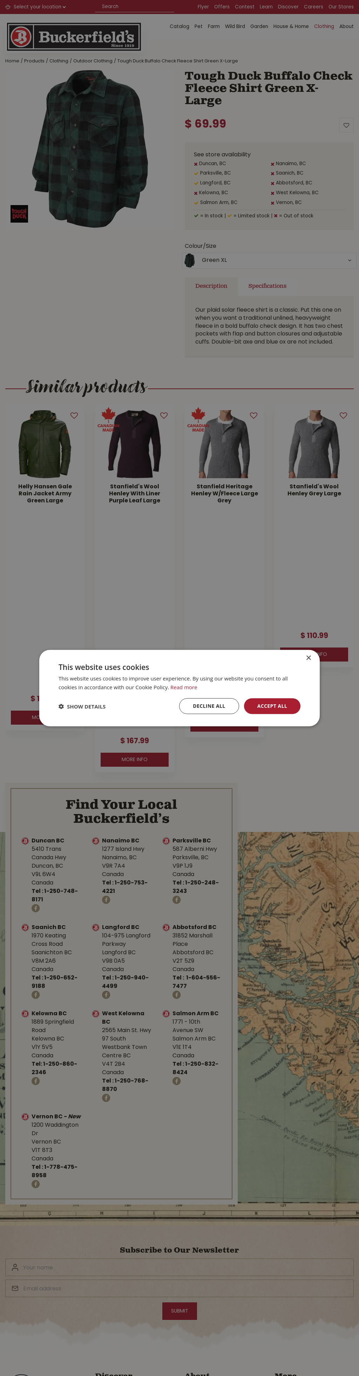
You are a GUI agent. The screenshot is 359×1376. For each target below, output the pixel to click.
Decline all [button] (209, 706)
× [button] (308, 657)
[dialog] (179, 688)
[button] (82, 706)
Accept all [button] (272, 706)
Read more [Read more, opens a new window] (183, 686)
